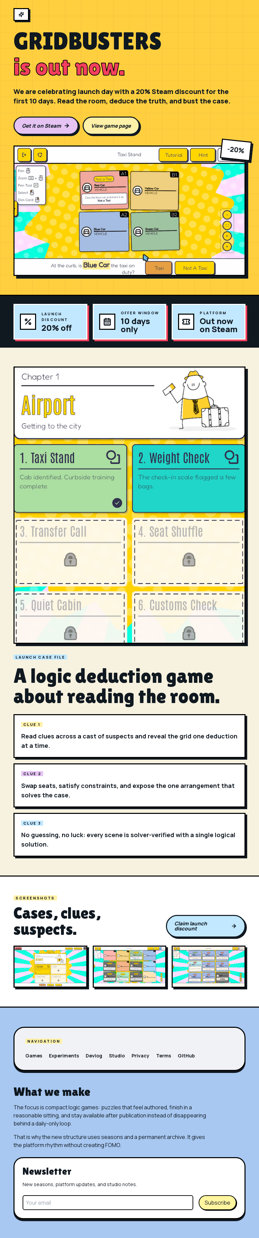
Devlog (94, 1055)
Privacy (140, 1055)
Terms (163, 1055)
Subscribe (217, 1202)
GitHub (186, 1055)
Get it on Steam (46, 125)
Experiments (64, 1055)
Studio (117, 1055)
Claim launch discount (205, 926)
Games (33, 1055)
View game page (111, 125)
